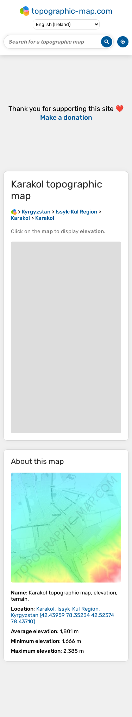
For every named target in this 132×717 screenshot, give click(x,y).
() (62, 615)
